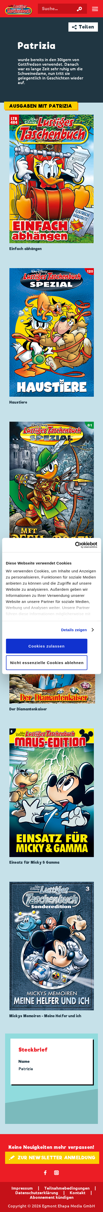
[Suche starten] (79, 9)
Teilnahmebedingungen (67, 1188)
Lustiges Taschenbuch (19, 9)
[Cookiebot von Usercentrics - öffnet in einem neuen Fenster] (75, 545)
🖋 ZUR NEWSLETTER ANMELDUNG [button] (52, 1157)
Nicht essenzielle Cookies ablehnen (47, 662)
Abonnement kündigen (51, 1197)
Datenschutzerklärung (36, 1192)
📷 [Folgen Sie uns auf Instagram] (56, 1172)
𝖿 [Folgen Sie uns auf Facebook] (45, 1172)
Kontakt (77, 1192)
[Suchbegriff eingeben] (62, 9)
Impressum (22, 1188)
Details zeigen (74, 630)
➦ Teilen (83, 27)
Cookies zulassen (46, 646)
